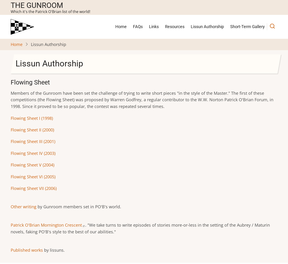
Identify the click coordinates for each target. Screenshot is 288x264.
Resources (174, 26)
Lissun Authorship (207, 26)
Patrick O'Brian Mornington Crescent (48, 225)
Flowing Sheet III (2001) (33, 141)
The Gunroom (37, 5)
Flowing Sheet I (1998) (32, 118)
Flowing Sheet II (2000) (32, 130)
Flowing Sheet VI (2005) (33, 176)
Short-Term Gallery (247, 26)
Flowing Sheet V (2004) (32, 165)
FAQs (138, 26)
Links (154, 26)
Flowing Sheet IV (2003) (33, 153)
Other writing (23, 206)
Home (121, 26)
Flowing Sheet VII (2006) (34, 188)
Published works (27, 250)
